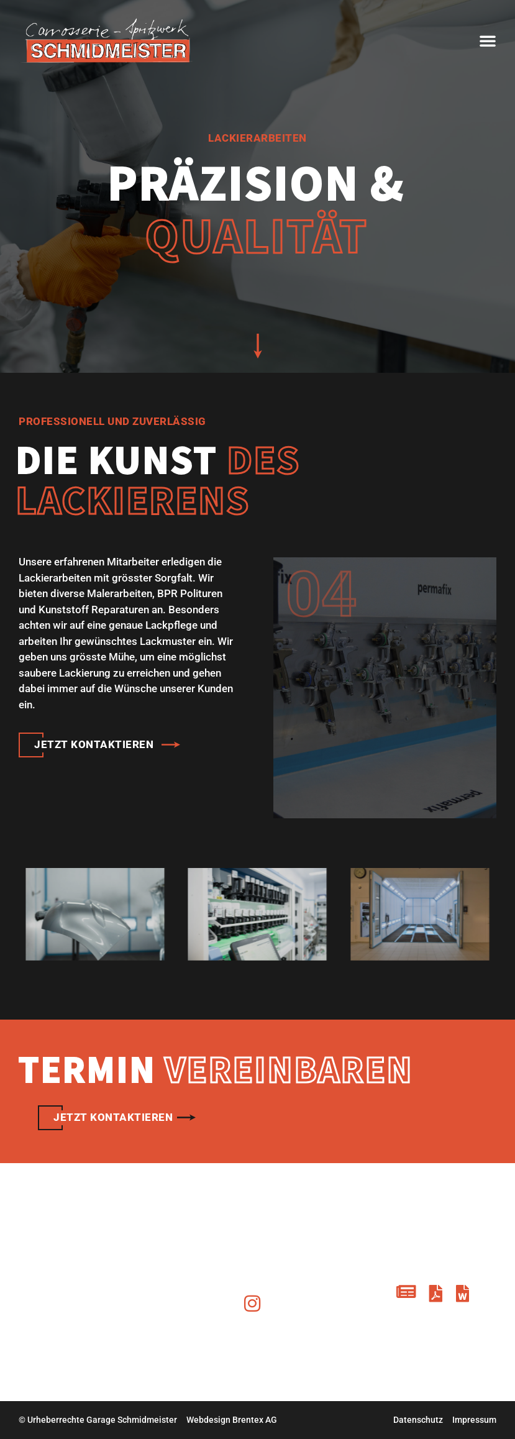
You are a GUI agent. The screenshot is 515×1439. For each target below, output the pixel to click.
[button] (488, 40)
